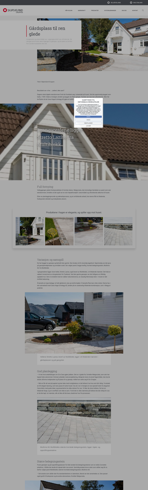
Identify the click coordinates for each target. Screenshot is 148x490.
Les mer (88, 126)
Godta (88, 116)
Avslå (88, 120)
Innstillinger (88, 123)
